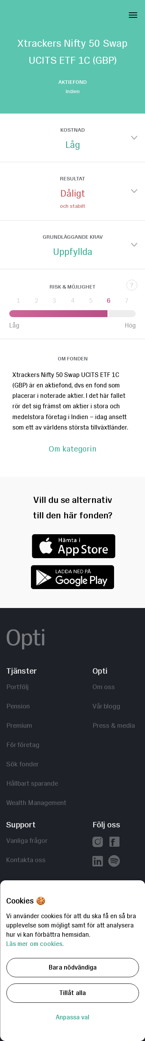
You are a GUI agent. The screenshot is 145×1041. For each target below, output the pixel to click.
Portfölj (17, 687)
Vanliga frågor (27, 840)
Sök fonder (22, 764)
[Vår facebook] (114, 842)
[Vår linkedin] (97, 862)
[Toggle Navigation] (133, 13)
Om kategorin (72, 449)
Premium (19, 725)
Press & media (113, 725)
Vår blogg (106, 706)
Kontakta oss (26, 860)
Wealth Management (36, 802)
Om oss (103, 687)
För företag (22, 744)
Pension (18, 706)
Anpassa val (72, 1017)
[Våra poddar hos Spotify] (114, 862)
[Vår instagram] (97, 842)
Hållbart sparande (32, 783)
